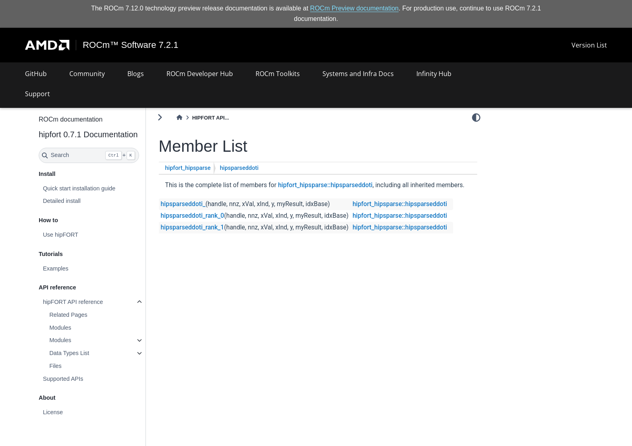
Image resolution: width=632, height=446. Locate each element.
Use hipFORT (60, 234)
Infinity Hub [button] (433, 73)
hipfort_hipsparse (188, 168)
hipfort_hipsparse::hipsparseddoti (325, 185)
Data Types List (69, 353)
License (53, 412)
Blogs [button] (135, 73)
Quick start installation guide (79, 188)
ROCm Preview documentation (354, 8)
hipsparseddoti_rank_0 (192, 215)
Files (55, 366)
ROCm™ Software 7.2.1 (130, 45)
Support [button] (37, 93)
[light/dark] (476, 117)
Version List (589, 45)
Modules (60, 327)
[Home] (179, 118)
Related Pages (68, 315)
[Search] (89, 155)
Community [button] (87, 73)
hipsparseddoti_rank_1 (192, 227)
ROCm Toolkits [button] (278, 73)
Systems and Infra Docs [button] (358, 73)
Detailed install (62, 201)
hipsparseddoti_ (183, 204)
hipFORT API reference (73, 302)
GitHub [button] (36, 73)
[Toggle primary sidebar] (159, 117)
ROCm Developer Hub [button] (199, 73)
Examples (55, 268)
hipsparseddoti (239, 168)
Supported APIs (63, 379)
